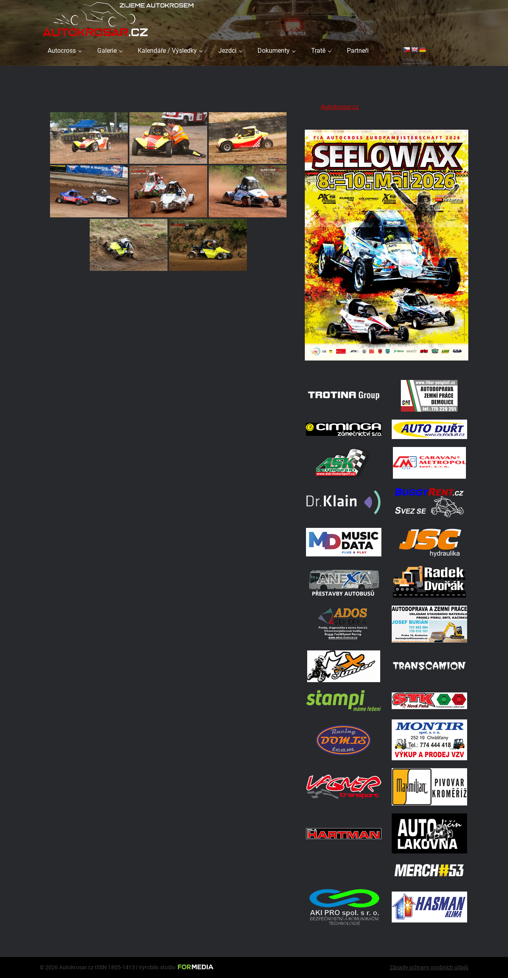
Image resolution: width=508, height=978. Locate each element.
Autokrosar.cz (340, 107)
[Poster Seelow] (386, 362)
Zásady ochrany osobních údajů (429, 967)
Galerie (107, 50)
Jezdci (227, 50)
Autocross (62, 50)
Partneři (358, 50)
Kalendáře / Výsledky (167, 50)
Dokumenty (274, 50)
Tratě (318, 50)
